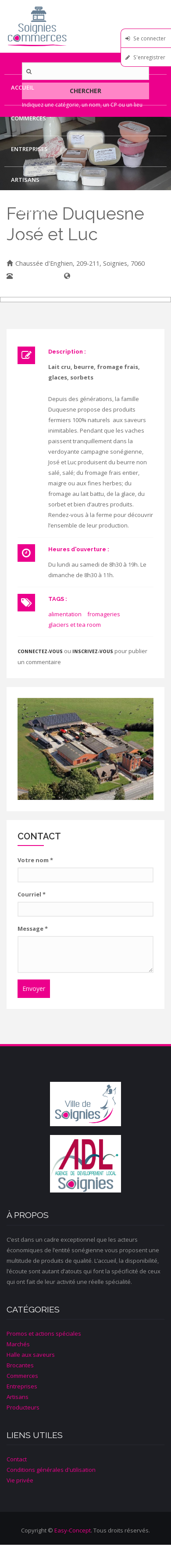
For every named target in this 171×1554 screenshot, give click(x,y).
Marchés (18, 1344)
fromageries (103, 614)
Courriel (32, 894)
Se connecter (149, 38)
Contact (25, 241)
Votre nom (35, 860)
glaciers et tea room (74, 625)
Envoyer (33, 988)
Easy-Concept (72, 1530)
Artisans (25, 180)
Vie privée (20, 1480)
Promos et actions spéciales (44, 1333)
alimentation (65, 614)
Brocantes (20, 1365)
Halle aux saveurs (31, 1355)
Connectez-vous (40, 651)
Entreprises (29, 149)
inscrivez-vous (92, 651)
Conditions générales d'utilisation (51, 1470)
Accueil (22, 87)
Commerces (28, 118)
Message (33, 928)
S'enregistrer (149, 57)
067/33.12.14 (33, 276)
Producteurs (32, 210)
